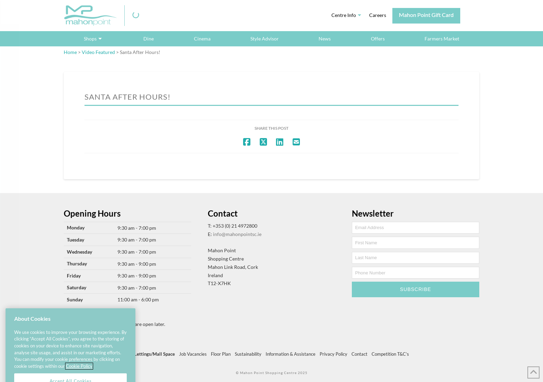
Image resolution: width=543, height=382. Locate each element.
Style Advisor (264, 39)
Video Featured (98, 52)
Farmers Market (442, 39)
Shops (90, 39)
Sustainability (248, 354)
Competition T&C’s (390, 354)
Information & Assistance (290, 354)
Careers (377, 15)
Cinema (202, 39)
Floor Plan (221, 354)
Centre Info (343, 15)
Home (70, 52)
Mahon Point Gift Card (426, 14)
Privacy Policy (333, 354)
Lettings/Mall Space (154, 354)
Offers (378, 39)
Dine (148, 39)
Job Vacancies (193, 354)
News (325, 39)
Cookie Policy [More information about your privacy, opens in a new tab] (79, 372)
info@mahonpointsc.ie (237, 234)
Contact (359, 354)
